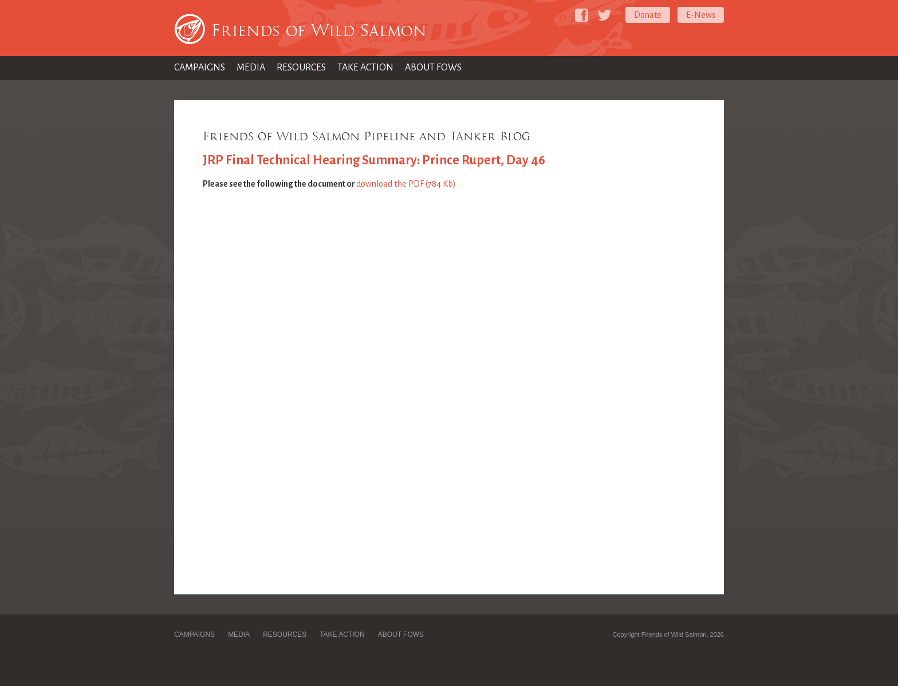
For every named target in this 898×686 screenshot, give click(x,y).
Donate (647, 14)
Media (251, 67)
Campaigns (199, 67)
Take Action (365, 67)
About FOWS (433, 67)
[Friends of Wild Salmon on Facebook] (581, 15)
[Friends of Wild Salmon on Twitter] (604, 15)
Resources (301, 67)
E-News (700, 14)
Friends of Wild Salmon (319, 31)
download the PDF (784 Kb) (406, 183)
